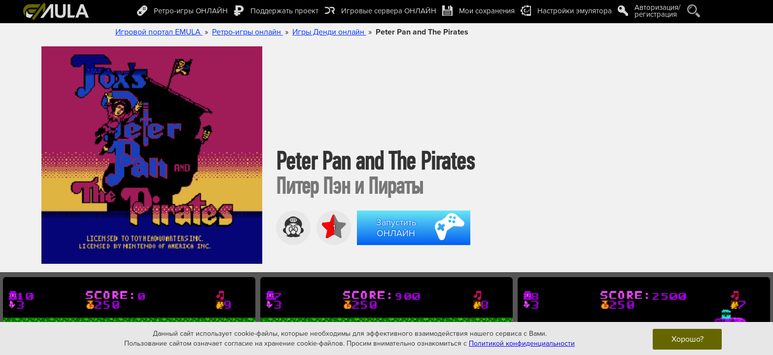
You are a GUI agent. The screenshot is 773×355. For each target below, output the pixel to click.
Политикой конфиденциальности (522, 343)
